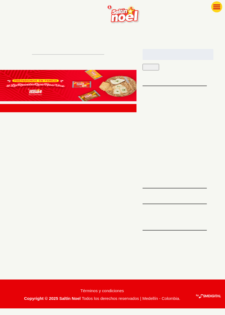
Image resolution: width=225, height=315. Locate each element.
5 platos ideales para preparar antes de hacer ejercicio (174, 100)
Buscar (152, 67)
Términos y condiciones (102, 297)
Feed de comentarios (166, 263)
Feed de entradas (162, 254)
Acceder (152, 244)
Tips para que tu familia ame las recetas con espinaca (174, 122)
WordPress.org (158, 273)
